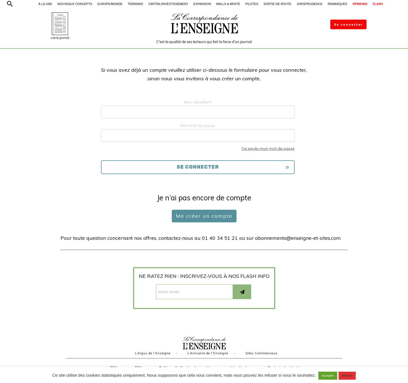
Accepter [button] (328, 375)
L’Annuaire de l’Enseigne (208, 353)
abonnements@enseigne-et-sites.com (298, 238)
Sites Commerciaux (261, 353)
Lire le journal (60, 38)
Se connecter (348, 24)
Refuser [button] (347, 375)
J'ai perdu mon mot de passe (268, 148)
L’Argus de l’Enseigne (152, 353)
